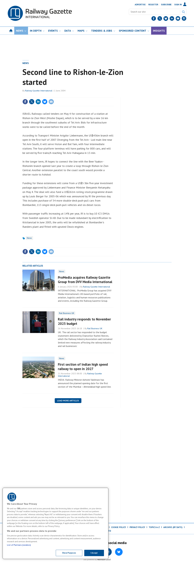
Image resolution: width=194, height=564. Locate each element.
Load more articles (68, 400)
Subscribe (166, 4)
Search (183, 11)
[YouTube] (178, 19)
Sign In (178, 4)
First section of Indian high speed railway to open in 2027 (83, 366)
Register (153, 4)
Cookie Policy (118, 527)
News (25, 63)
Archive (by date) (172, 527)
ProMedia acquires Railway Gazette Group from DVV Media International (85, 279)
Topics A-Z (154, 527)
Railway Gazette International (38, 90)
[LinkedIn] (171, 19)
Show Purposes (69, 553)
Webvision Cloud (104, 559)
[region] (55, 523)
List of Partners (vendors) (19, 545)
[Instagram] (184, 19)
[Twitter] (159, 19)
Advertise (140, 4)
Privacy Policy (137, 527)
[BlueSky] (165, 19)
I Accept (94, 553)
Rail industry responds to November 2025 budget (84, 321)
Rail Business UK (66, 313)
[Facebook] (153, 19)
